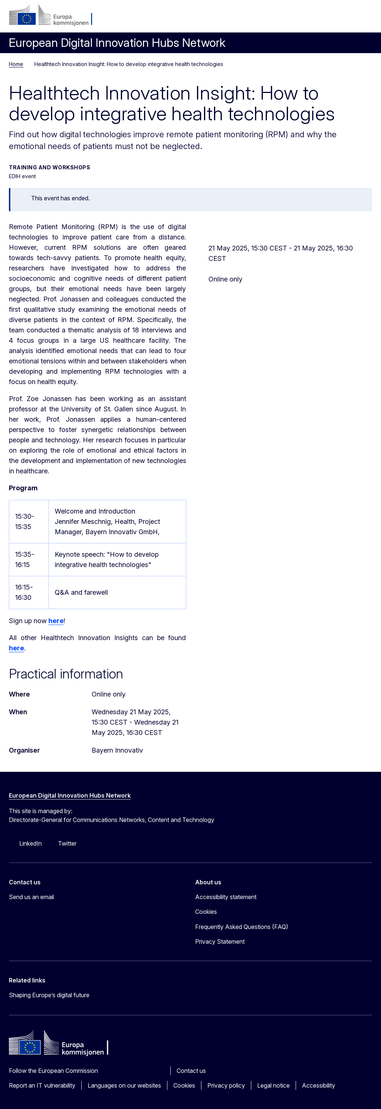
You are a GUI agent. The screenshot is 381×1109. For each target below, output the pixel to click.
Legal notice (273, 1085)
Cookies (184, 1085)
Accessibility (318, 1085)
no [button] (328, 18)
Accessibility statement (225, 897)
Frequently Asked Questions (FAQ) (241, 926)
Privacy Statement (220, 941)
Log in (310, 18)
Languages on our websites (124, 1085)
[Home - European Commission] (54, 15)
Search (346, 18)
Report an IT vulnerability (42, 1085)
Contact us (191, 1070)
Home (16, 64)
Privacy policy (226, 1085)
